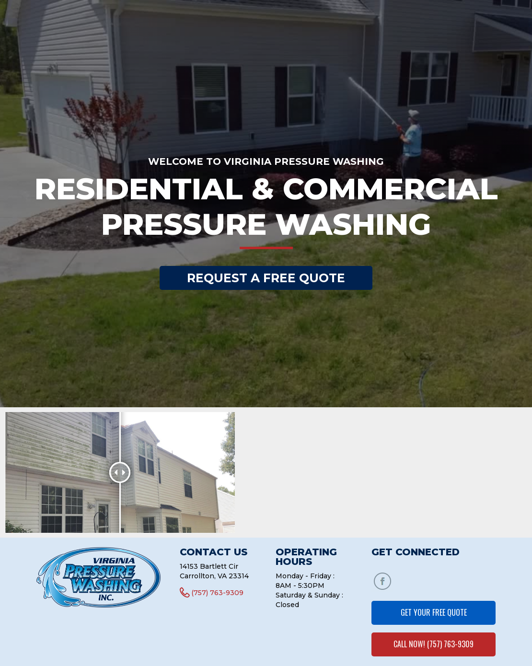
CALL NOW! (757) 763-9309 (433, 644)
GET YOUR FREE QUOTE (434, 612)
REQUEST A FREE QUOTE (266, 278)
